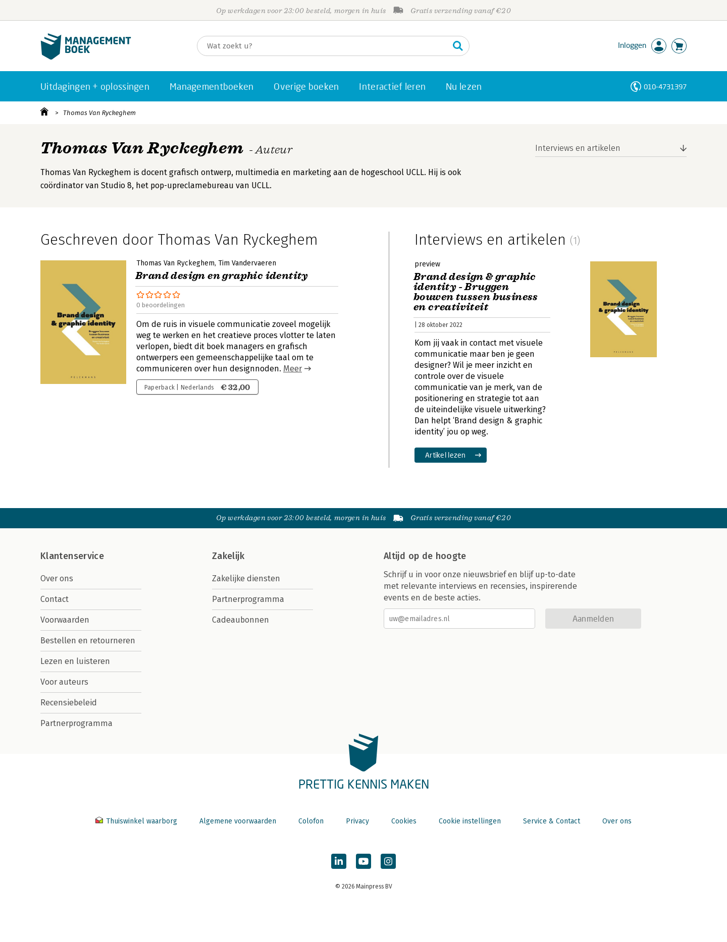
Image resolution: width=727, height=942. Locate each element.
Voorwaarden (64, 620)
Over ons (56, 578)
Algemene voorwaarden (237, 821)
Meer (292, 368)
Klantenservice (72, 556)
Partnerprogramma (76, 723)
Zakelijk (228, 556)
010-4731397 (665, 86)
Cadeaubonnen (240, 620)
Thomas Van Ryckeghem (99, 113)
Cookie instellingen (470, 821)
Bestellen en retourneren (87, 640)
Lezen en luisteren (75, 661)
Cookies (404, 821)
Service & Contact (551, 821)
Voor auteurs (64, 682)
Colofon (311, 821)
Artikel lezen (445, 455)
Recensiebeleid (68, 702)
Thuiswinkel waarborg (137, 821)
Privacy (357, 821)
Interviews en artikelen (577, 148)
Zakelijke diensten (246, 578)
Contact (54, 599)
